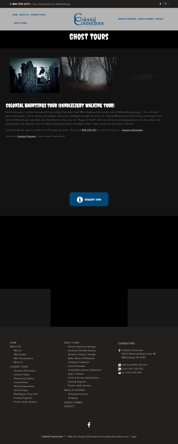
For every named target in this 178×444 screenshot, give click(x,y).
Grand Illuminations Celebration (84, 369)
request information (107, 130)
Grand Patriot (21, 382)
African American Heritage (82, 346)
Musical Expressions (24, 386)
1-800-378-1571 (20, 4)
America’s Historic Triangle (82, 354)
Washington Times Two (26, 393)
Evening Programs (23, 397)
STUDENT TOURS (38, 14)
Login (134, 436)
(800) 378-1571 (139, 364)
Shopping (73, 397)
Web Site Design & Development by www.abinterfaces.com (98, 436)
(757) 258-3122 (135, 368)
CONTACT (159, 19)
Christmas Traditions (78, 362)
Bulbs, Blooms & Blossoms (81, 358)
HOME (15, 14)
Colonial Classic (22, 374)
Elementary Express (24, 378)
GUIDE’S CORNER (145, 19)
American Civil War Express (82, 350)
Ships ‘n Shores (76, 373)
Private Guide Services (25, 401)
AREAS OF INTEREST (127, 19)
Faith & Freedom (76, 366)
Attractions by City (77, 393)
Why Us (17, 350)
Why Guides (20, 354)
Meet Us (18, 362)
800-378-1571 (63, 130)
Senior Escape (21, 390)
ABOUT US (24, 14)
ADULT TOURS (20, 23)
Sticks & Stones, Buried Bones (83, 377)
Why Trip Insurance (23, 358)
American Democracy (24, 370)
